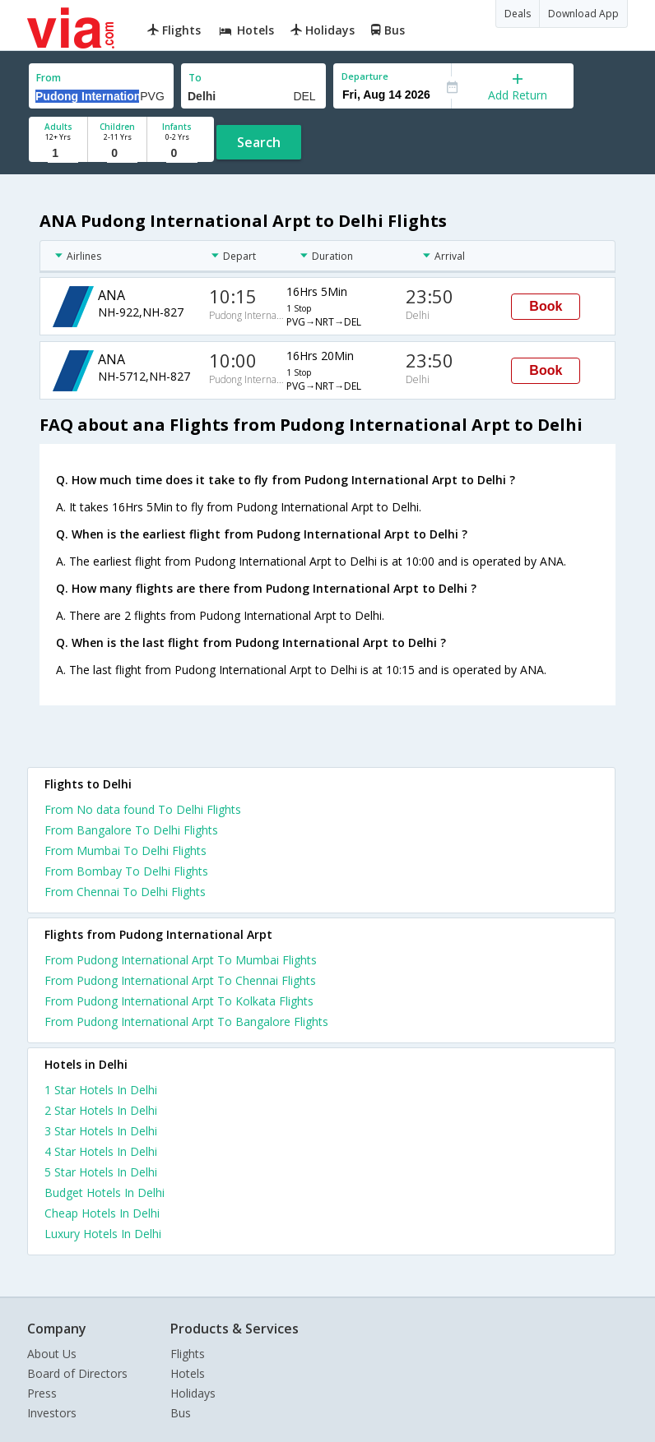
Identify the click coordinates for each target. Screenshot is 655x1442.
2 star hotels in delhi (100, 1110)
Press (42, 1393)
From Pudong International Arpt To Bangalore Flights (186, 1021)
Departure (364, 76)
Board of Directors (77, 1373)
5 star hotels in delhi (100, 1172)
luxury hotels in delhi (102, 1233)
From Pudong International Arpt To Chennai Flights (180, 980)
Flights (187, 1353)
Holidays (193, 1393)
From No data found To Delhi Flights (142, 809)
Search (259, 142)
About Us (52, 1353)
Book (545, 306)
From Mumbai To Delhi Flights (125, 850)
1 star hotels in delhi (100, 1090)
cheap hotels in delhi (102, 1213)
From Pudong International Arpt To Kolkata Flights (179, 1001)
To (195, 78)
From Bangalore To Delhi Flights (131, 830)
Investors (52, 1413)
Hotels (187, 1373)
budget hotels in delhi (104, 1192)
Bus (180, 1413)
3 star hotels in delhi (100, 1131)
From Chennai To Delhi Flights (125, 891)
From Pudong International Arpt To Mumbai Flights (180, 960)
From (48, 78)
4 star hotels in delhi (100, 1151)
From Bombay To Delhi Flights (126, 871)
